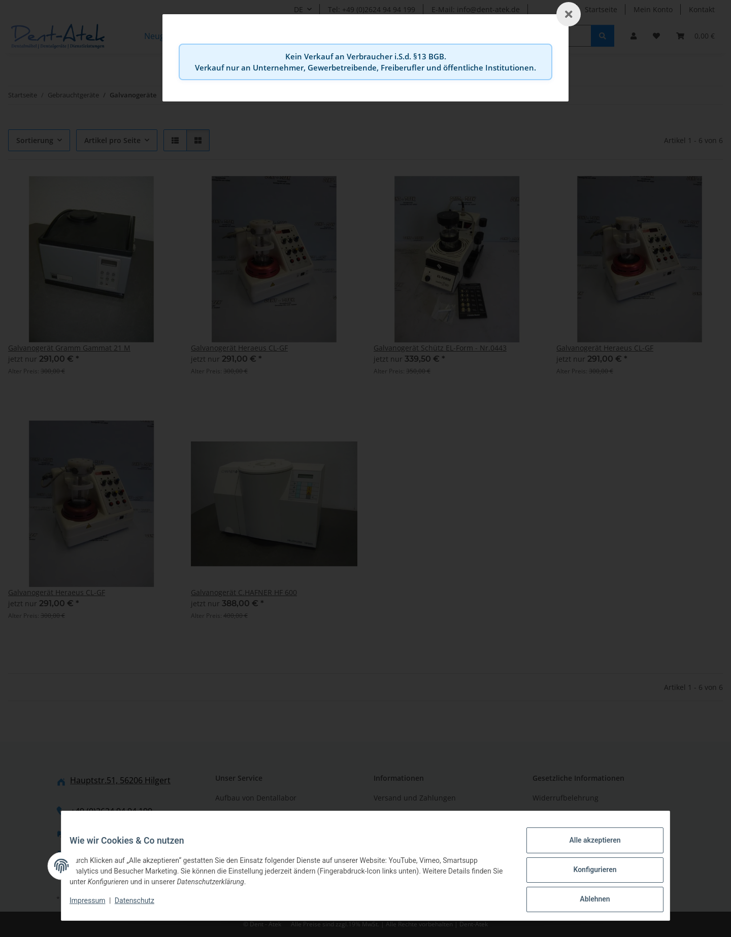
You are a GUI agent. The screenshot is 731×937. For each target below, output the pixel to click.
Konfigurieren (586, 875)
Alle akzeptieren (586, 848)
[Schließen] (568, 14)
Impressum (95, 905)
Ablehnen (587, 901)
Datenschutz (142, 905)
